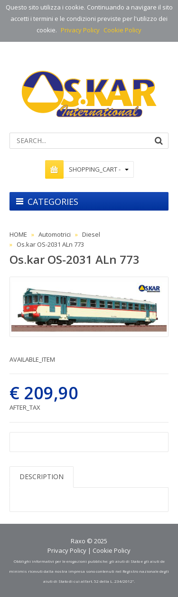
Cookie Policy (122, 30)
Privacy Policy (80, 30)
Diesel (91, 234)
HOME (18, 234)
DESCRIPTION (41, 476)
